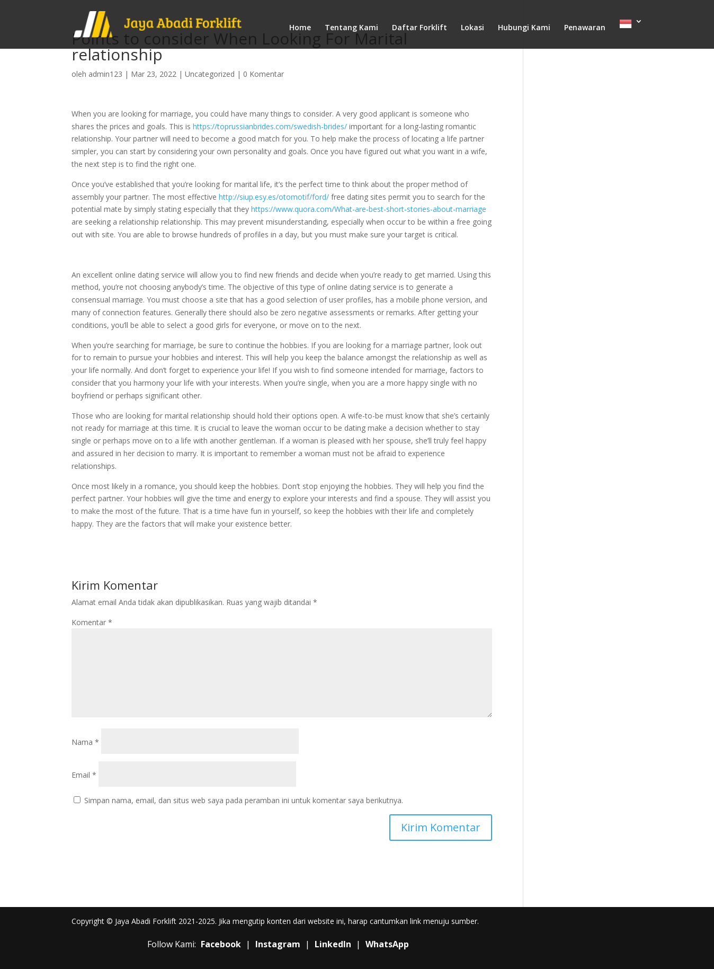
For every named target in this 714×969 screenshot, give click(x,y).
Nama (85, 742)
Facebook (221, 944)
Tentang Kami (351, 28)
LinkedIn (333, 944)
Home (300, 28)
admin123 (105, 74)
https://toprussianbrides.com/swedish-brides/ (270, 126)
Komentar (92, 622)
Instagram (277, 944)
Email (84, 775)
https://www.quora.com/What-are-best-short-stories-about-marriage (368, 209)
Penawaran (584, 28)
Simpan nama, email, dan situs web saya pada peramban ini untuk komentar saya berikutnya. (243, 800)
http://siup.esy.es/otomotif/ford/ (274, 197)
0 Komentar (263, 74)
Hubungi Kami (524, 28)
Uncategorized (210, 74)
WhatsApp (387, 944)
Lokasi (472, 28)
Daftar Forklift (419, 28)
